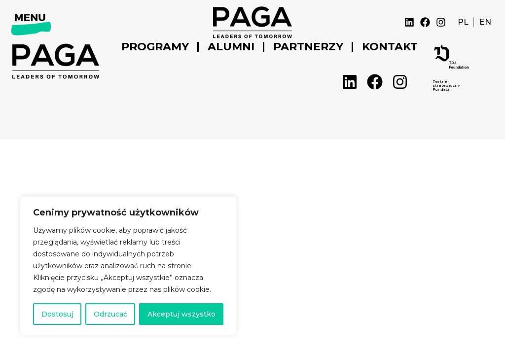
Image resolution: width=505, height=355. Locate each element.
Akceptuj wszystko (181, 314)
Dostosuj (57, 314)
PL (463, 22)
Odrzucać (110, 314)
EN (485, 22)
